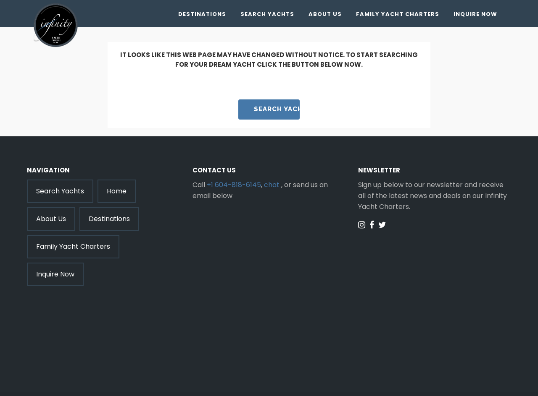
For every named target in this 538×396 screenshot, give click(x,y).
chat (272, 185)
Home (117, 191)
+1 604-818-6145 (234, 185)
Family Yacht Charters (397, 14)
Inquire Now (475, 14)
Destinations (202, 14)
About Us (325, 14)
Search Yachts (267, 14)
